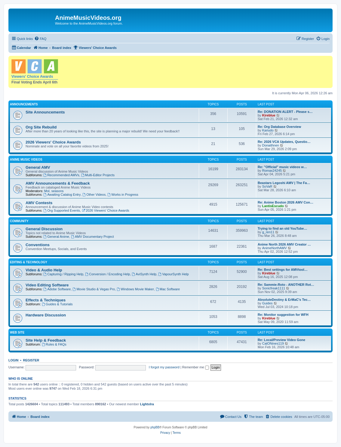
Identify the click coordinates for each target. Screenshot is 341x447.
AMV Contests (39, 203)
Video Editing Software (47, 285)
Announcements (24, 104)
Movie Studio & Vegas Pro (94, 289)
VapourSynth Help (173, 274)
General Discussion (44, 229)
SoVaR (267, 186)
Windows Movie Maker (135, 289)
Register (31, 360)
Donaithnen (270, 145)
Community (19, 221)
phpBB (154, 427)
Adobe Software (57, 289)
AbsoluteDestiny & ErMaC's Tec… (284, 299)
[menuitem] (40, 38)
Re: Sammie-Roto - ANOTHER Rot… (286, 284)
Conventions (38, 245)
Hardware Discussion (46, 315)
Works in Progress (122, 194)
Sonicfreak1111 (273, 288)
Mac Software (168, 289)
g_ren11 (268, 232)
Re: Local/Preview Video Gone (281, 340)
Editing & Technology (28, 262)
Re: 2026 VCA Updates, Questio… (284, 141)
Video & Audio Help (44, 270)
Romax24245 (272, 170)
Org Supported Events (61, 210)
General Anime (56, 236)
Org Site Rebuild (41, 127)
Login (13, 360)
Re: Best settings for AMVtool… (283, 269)
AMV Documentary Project (92, 236)
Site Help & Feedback (46, 340)
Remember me (195, 367)
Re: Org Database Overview (279, 126)
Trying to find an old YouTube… (282, 228)
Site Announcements (45, 112)
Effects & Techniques (46, 300)
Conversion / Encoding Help (107, 274)
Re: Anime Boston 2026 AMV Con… (285, 202)
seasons (57, 191)
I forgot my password (164, 367)
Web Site (17, 332)
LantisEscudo (273, 206)
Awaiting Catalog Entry (62, 194)
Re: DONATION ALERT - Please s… (285, 111)
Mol (47, 191)
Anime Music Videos (26, 159)
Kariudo (268, 130)
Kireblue (268, 115)
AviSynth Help (144, 274)
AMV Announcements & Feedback (58, 183)
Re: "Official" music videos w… (282, 167)
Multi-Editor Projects (98, 175)
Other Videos (94, 194)
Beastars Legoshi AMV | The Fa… (284, 183)
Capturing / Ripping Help (63, 274)
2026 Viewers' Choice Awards (53, 142)
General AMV (38, 167)
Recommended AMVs (61, 175)
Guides (267, 303)
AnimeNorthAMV (274, 248)
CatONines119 (273, 343)
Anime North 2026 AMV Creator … (284, 244)
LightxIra (147, 404)
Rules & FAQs (54, 344)
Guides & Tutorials (57, 304)
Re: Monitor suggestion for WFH (283, 314)
